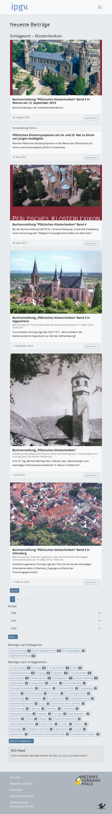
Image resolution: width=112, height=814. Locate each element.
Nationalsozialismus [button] (22, 673)
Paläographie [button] (39, 683)
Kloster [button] (56, 683)
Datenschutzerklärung (22, 795)
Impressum (16, 789)
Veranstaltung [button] (19, 678)
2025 (13, 620)
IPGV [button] (77, 667)
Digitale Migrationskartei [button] (24, 723)
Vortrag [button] (40, 667)
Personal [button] (38, 708)
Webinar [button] (45, 713)
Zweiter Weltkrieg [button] (87, 678)
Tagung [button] (44, 673)
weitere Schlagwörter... (21, 741)
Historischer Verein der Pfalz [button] (68, 703)
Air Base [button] (60, 713)
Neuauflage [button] (17, 729)
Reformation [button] (64, 729)
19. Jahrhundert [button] (59, 667)
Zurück (14, 590)
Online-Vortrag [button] (19, 708)
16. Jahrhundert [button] (58, 698)
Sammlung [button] (71, 708)
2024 (13, 628)
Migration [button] (60, 673)
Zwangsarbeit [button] (63, 678)
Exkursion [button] (56, 693)
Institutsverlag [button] (19, 698)
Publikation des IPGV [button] (41, 729)
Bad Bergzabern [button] (79, 713)
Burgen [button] (45, 718)
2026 (13, 613)
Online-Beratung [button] (75, 683)
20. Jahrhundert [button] (20, 667)
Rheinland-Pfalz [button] (68, 688)
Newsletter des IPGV (21, 783)
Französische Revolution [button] (24, 688)
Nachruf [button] (81, 723)
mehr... (12, 636)
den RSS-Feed (65, 755)
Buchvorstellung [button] (20, 650)
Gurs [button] (45, 703)
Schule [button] (80, 729)
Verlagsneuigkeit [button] (74, 650)
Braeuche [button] (16, 693)
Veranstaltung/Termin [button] (47, 650)
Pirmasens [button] (38, 698)
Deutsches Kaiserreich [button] (68, 718)
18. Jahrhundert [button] (81, 673)
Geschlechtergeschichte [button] (23, 703)
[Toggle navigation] (100, 7)
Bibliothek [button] (17, 718)
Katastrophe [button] (49, 723)
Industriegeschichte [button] (78, 693)
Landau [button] (66, 723)
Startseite (15, 777)
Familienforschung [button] (82, 698)
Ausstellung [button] (89, 688)
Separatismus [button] (19, 734)
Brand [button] (32, 718)
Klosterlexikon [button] (19, 683)
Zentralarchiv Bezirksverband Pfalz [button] (50, 734)
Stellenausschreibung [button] (22, 713)
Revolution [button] (48, 688)
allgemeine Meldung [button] (22, 655)
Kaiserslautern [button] (41, 678)
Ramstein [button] (54, 708)
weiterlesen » (91, 117)
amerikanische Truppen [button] (85, 734)
